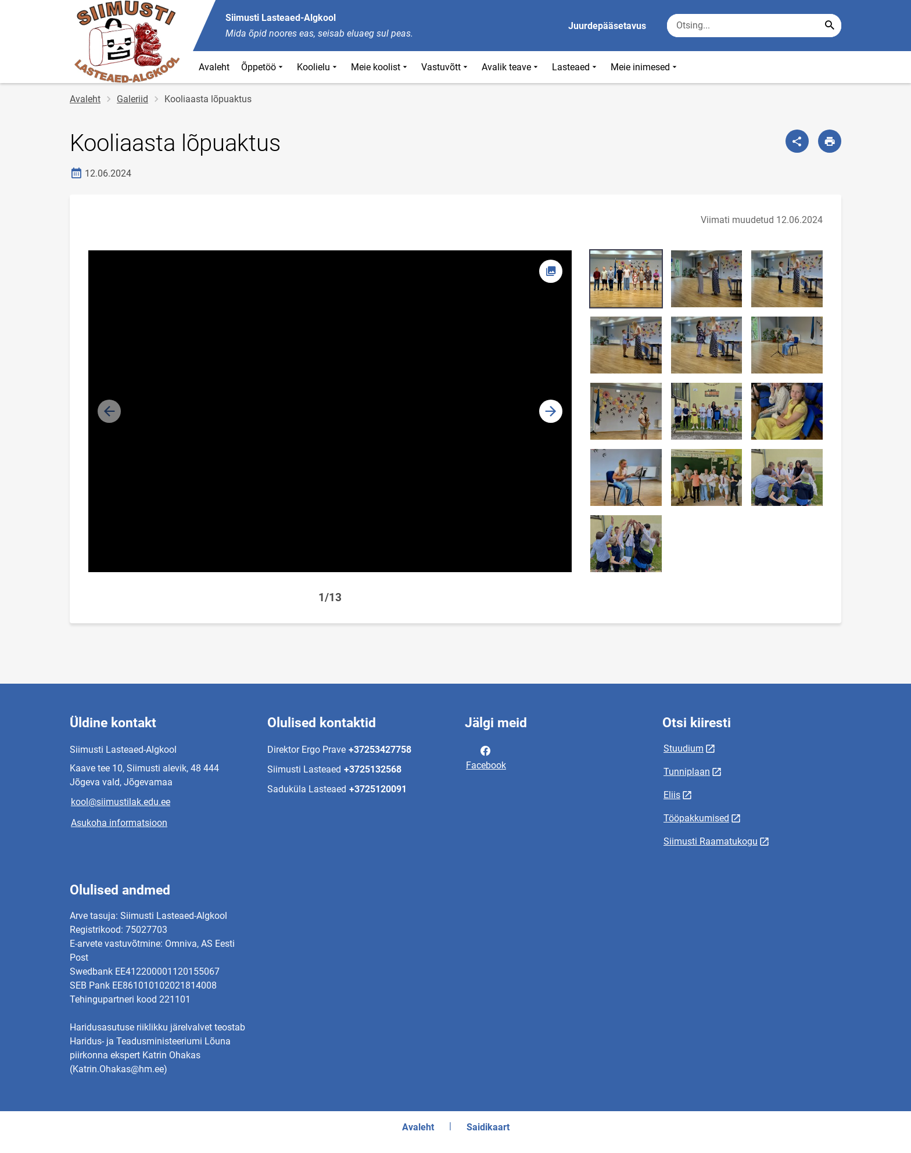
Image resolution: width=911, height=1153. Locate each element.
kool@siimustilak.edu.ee (120, 801)
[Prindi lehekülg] (829, 141)
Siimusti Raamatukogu (710, 841)
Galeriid (132, 99)
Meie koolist (380, 67)
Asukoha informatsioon (119, 822)
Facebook (486, 757)
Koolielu (318, 67)
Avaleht (214, 67)
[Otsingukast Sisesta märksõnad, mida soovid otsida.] (754, 25)
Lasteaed (575, 67)
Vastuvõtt (445, 67)
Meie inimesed (645, 67)
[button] (550, 411)
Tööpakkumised (696, 818)
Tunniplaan (686, 771)
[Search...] (830, 25)
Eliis (671, 794)
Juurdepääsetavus (607, 25)
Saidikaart (488, 1127)
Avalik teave (511, 67)
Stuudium (683, 748)
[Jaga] (797, 141)
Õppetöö (263, 67)
